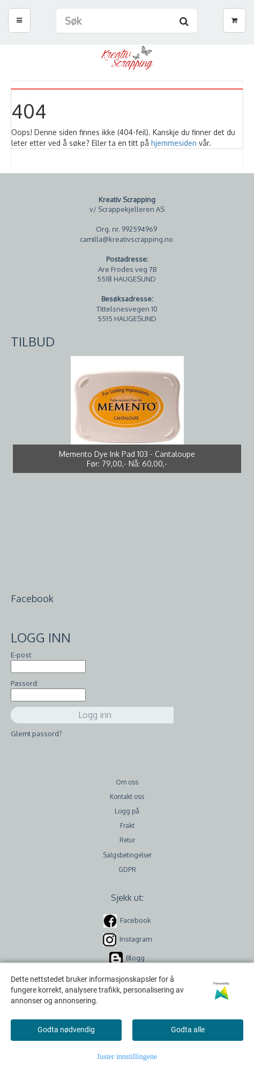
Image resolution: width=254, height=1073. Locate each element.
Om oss (127, 782)
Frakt (127, 826)
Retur (127, 840)
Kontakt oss (127, 797)
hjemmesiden (174, 142)
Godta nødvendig (66, 1029)
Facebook (135, 920)
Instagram (135, 939)
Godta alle (188, 1029)
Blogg (135, 957)
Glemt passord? (36, 733)
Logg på (127, 811)
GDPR (127, 869)
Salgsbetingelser (127, 855)
